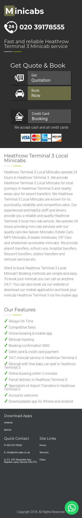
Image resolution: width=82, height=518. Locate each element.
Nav (74, 12)
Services (44, 452)
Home (43, 445)
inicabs (24, 11)
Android (8, 422)
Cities (43, 459)
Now (49, 93)
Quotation (49, 78)
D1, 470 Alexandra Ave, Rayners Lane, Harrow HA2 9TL (20, 460)
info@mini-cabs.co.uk (18, 452)
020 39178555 (42, 27)
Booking (49, 116)
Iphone (7, 429)
